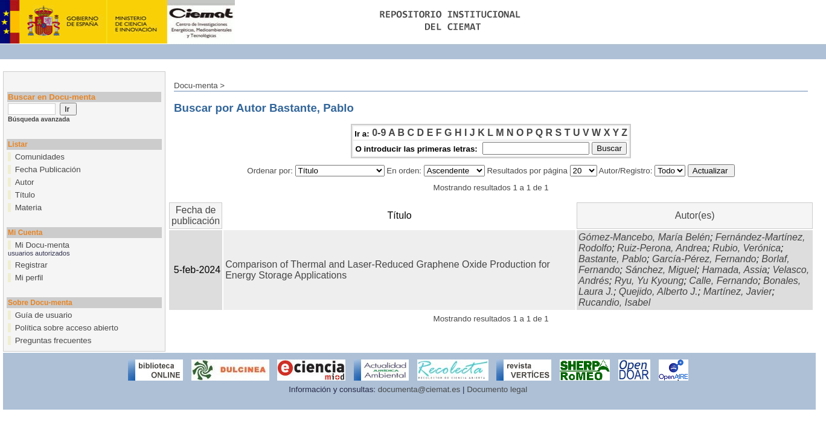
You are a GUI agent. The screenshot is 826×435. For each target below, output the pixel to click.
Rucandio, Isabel (614, 302)
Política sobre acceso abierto (66, 327)
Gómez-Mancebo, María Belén (644, 237)
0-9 (379, 132)
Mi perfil (29, 277)
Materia (28, 207)
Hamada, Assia (734, 270)
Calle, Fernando (723, 281)
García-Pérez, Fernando (704, 259)
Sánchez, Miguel (660, 270)
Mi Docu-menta (42, 245)
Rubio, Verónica (746, 248)
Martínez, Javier (737, 291)
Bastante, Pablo (612, 259)
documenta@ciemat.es (419, 389)
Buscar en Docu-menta (51, 97)
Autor (24, 182)
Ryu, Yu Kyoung (649, 281)
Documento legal (497, 389)
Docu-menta (196, 85)
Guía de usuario (43, 315)
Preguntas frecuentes (53, 340)
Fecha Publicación (48, 169)
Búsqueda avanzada (38, 119)
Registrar (31, 264)
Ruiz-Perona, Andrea (662, 248)
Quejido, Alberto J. (658, 291)
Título (25, 194)
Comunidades (40, 156)
